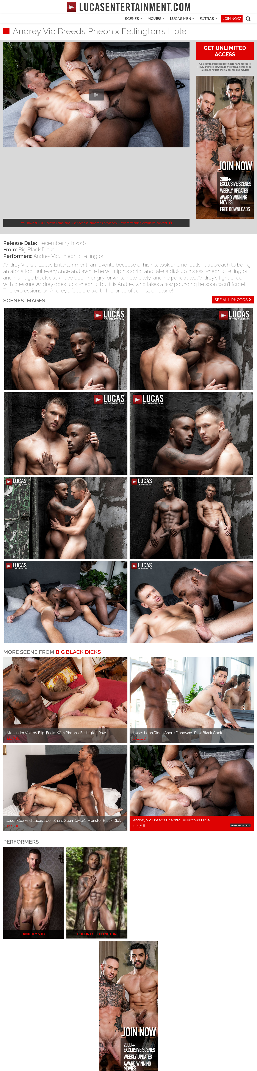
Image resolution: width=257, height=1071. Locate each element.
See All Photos (233, 299)
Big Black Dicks (36, 249)
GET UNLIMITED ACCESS (225, 51)
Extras (208, 18)
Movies (156, 18)
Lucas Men (182, 18)
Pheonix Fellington (83, 256)
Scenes (133, 18)
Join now (232, 18)
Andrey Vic (46, 256)
